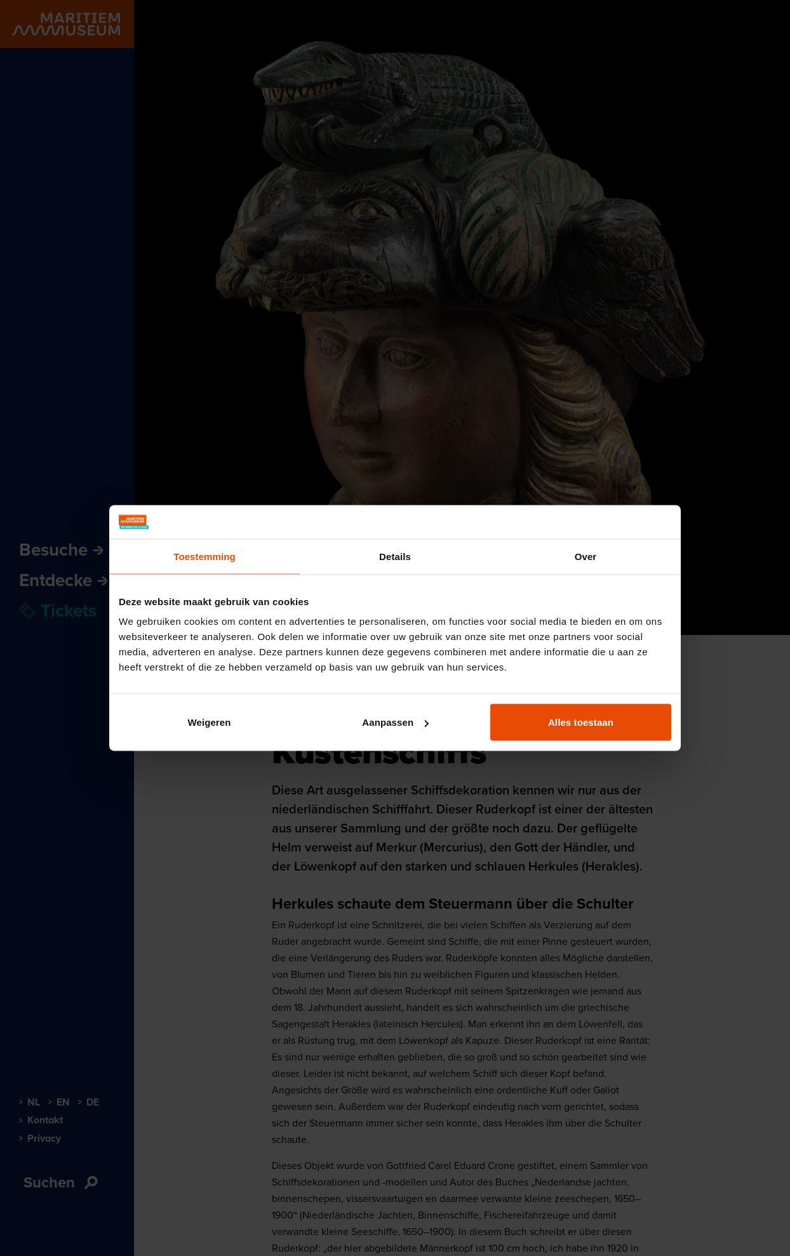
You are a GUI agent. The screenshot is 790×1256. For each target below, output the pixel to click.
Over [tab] (586, 556)
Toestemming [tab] (204, 556)
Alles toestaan (580, 722)
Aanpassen (395, 722)
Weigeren (209, 722)
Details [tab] (395, 556)
